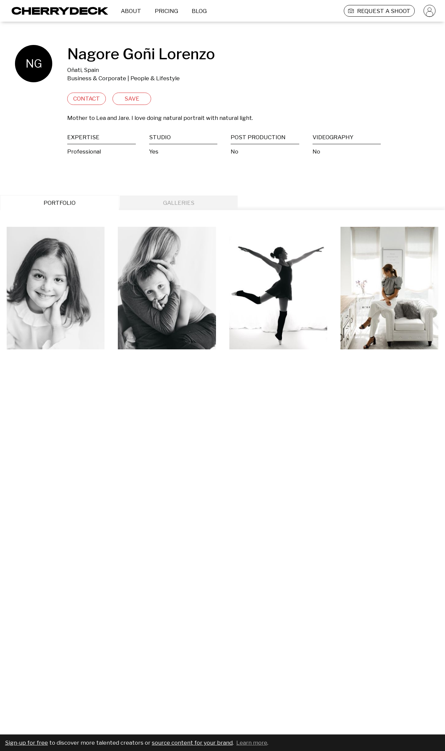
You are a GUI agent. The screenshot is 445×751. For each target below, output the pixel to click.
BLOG (199, 11)
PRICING (166, 11)
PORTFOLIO (60, 202)
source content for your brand (192, 742)
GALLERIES (178, 202)
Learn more (251, 742)
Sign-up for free (26, 742)
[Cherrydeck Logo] (57, 11)
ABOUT (131, 11)
